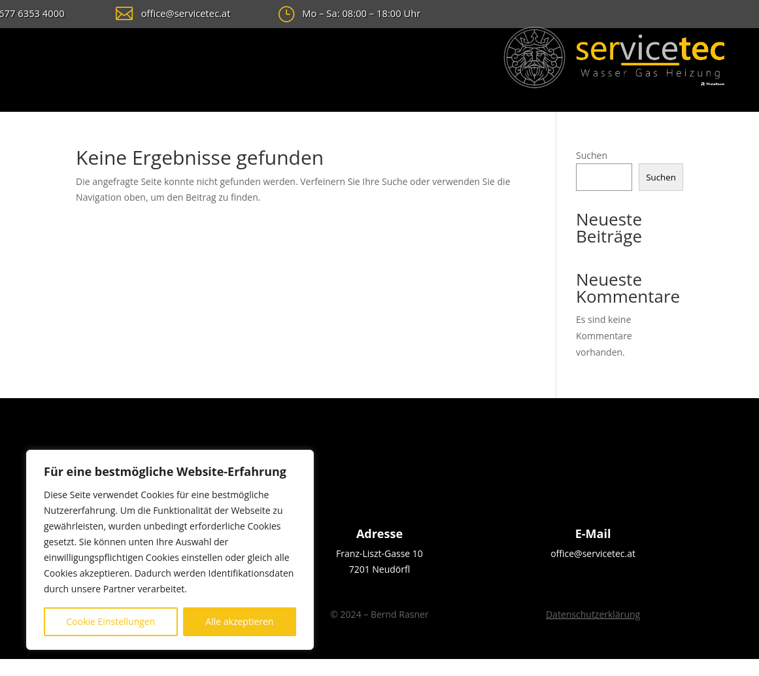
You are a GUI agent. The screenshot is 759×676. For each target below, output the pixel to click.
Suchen (591, 155)
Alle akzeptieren (239, 621)
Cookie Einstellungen (111, 621)
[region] (170, 550)
